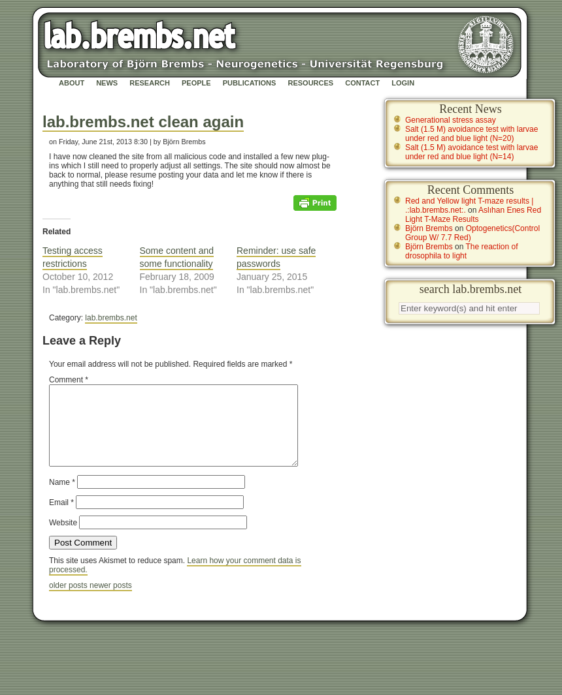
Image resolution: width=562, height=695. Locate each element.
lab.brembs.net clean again (143, 122)
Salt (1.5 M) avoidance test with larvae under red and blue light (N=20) (471, 134)
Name (62, 497)
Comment (68, 379)
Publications (249, 83)
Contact (362, 83)
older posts (69, 601)
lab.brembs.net (111, 317)
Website (63, 538)
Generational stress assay (450, 120)
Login (402, 83)
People (196, 83)
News (107, 83)
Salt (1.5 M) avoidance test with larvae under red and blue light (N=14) (471, 152)
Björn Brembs (429, 228)
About (71, 83)
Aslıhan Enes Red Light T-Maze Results (473, 215)
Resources (310, 83)
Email (61, 518)
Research (149, 83)
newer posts (111, 601)
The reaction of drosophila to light (461, 251)
